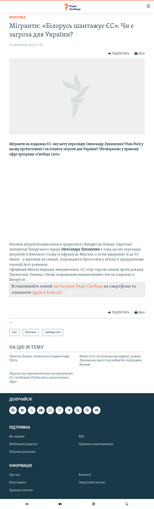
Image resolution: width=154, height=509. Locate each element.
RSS (81, 436)
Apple (37, 292)
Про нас (14, 475)
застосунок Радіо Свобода (78, 286)
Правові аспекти (21, 490)
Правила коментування (96, 444)
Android (53, 292)
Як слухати (17, 436)
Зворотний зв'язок (92, 482)
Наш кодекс (17, 482)
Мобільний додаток (23, 444)
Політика (17, 17)
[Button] (118, 53)
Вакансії (85, 475)
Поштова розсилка (22, 451)
